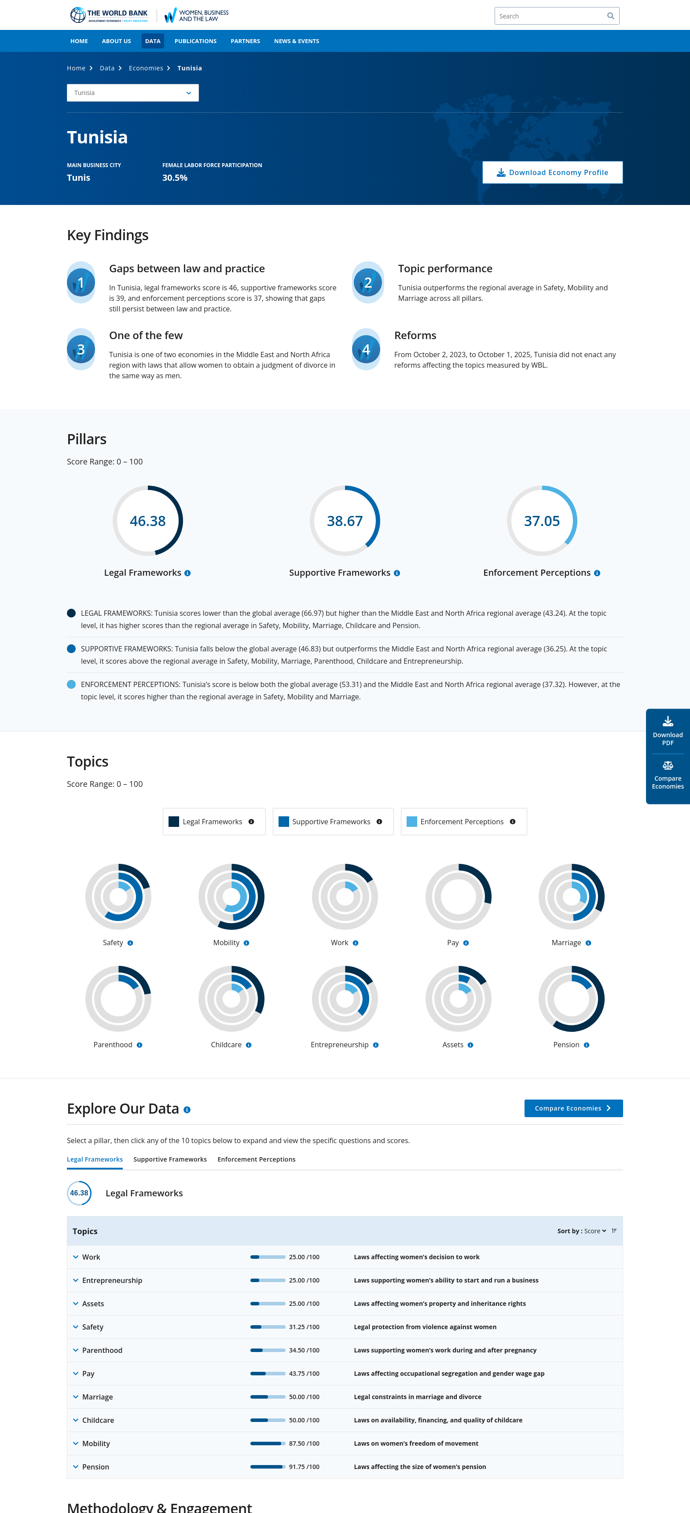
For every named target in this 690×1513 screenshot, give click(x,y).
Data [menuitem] (153, 41)
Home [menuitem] (79, 41)
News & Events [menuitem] (296, 41)
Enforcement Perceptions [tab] (256, 1159)
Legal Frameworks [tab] (95, 1159)
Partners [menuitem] (245, 41)
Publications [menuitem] (196, 41)
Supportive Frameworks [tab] (170, 1159)
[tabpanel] (345, 1330)
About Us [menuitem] (116, 41)
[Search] (557, 16)
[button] (133, 93)
